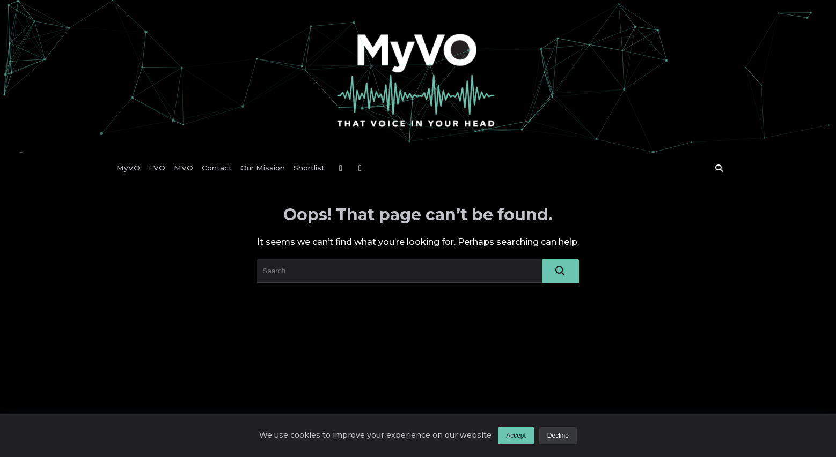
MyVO (128, 167)
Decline (558, 435)
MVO (183, 167)
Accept (516, 435)
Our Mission (262, 167)
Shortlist (309, 167)
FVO (157, 167)
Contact (217, 167)
